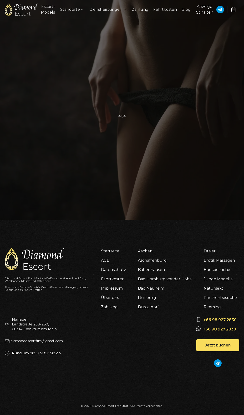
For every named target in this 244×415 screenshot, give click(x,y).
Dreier (210, 251)
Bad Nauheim (151, 288)
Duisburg (147, 297)
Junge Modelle (218, 279)
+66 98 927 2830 (220, 320)
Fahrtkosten (165, 9)
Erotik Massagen (219, 260)
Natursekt (213, 288)
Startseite (110, 251)
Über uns (110, 297)
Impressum (112, 288)
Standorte (72, 9)
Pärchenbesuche (220, 297)
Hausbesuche (217, 269)
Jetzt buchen (218, 345)
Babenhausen (151, 269)
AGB (105, 260)
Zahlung (140, 9)
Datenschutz (113, 269)
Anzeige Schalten (204, 9)
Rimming (212, 307)
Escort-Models (48, 9)
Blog (186, 9)
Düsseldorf (148, 307)
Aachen (145, 251)
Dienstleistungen (108, 9)
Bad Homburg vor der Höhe (165, 279)
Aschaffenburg (152, 260)
